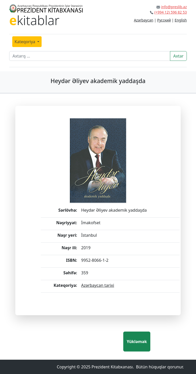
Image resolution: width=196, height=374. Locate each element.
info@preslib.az (174, 6)
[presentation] (84, 342)
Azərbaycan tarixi (97, 285)
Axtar (178, 56)
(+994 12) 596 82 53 (170, 12)
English (181, 20)
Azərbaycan (143, 20)
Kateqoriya (25, 41)
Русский (164, 20)
